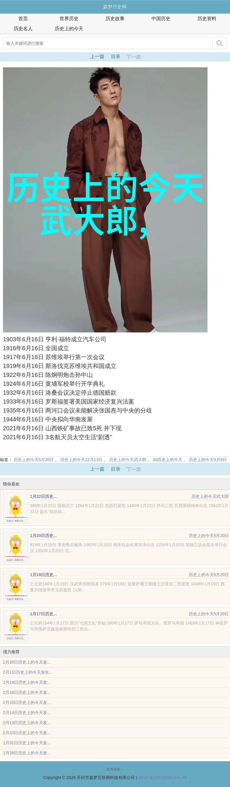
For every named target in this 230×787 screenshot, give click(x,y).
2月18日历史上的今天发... (27, 692)
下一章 (133, 56)
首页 (23, 18)
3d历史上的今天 (168, 459)
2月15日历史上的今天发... (27, 702)
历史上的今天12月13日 (81, 459)
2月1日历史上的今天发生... (27, 672)
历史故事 (115, 18)
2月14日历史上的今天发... (27, 712)
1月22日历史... (43, 496)
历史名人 (23, 28)
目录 (115, 56)
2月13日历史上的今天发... (27, 722)
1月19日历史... (43, 574)
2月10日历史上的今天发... (27, 732)
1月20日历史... (43, 535)
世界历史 (69, 18)
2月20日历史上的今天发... (27, 662)
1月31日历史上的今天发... (27, 742)
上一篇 (97, 56)
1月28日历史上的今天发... (27, 753)
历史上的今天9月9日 (208, 459)
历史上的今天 (69, 28)
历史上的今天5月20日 (34, 459)
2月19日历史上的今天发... (27, 682)
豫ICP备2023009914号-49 (162, 777)
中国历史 (160, 18)
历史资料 (206, 18)
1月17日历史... (43, 613)
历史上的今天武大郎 (127, 459)
